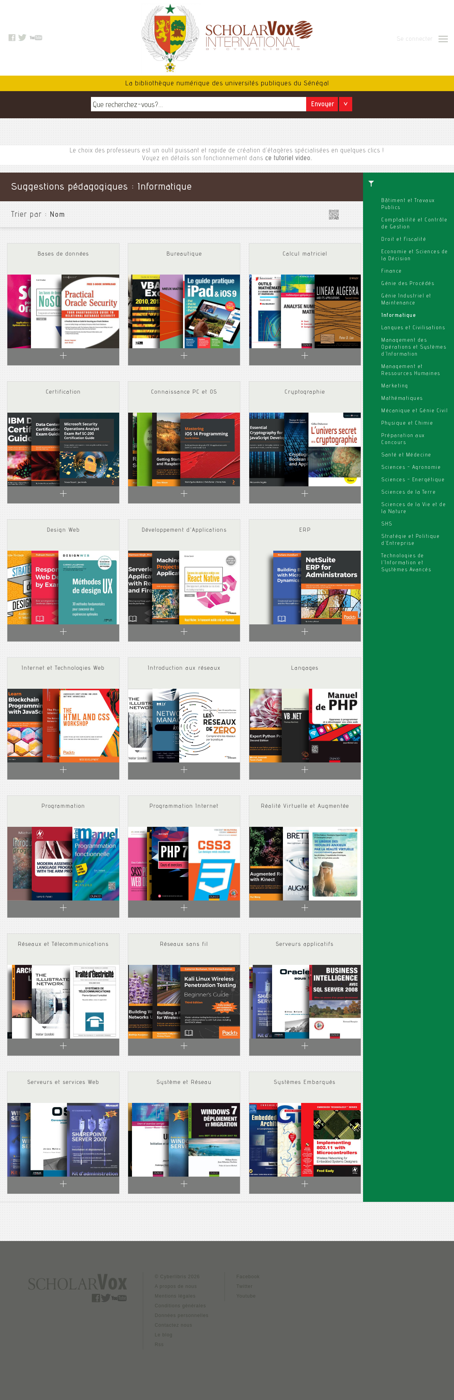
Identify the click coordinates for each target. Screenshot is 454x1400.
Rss (159, 1344)
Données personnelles (182, 1315)
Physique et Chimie (407, 423)
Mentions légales (175, 1296)
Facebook (248, 1276)
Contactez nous (173, 1325)
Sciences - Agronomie (411, 467)
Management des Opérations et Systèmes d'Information (413, 347)
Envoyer (322, 105)
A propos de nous (176, 1286)
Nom (57, 215)
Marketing (394, 386)
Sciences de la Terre (408, 492)
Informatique (398, 315)
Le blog (164, 1335)
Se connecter (415, 39)
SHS (386, 524)
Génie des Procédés (407, 284)
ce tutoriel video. (288, 159)
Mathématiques (402, 398)
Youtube (246, 1296)
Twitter (244, 1286)
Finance (391, 271)
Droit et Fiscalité (403, 239)
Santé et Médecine (406, 455)
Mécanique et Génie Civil (414, 411)
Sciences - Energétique (413, 480)
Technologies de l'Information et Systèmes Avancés (406, 563)
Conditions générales (180, 1305)
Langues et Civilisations (413, 328)
